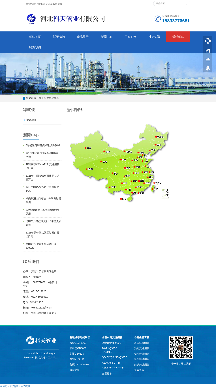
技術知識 (154, 36)
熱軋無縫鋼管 (141, 348)
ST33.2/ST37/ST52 (113, 368)
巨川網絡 (53, 357)
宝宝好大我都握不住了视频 (15, 386)
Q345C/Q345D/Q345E (114, 357)
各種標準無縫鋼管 (80, 337)
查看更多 (75, 369)
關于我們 (59, 36)
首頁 (41, 98)
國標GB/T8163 (78, 342)
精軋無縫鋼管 (141, 353)
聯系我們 (35, 47)
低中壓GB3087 (78, 348)
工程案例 (130, 36)
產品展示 (83, 36)
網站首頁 (35, 36)
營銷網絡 (178, 36)
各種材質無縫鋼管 (112, 337)
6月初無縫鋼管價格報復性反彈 (43, 145)
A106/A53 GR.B (111, 362)
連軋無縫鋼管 (141, 359)
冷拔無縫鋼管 (141, 342)
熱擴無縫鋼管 (141, 364)
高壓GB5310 (77, 353)
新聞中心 (106, 36)
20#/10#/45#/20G (111, 342)
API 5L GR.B (77, 359)
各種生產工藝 (141, 337)
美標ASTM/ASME (79, 364)
